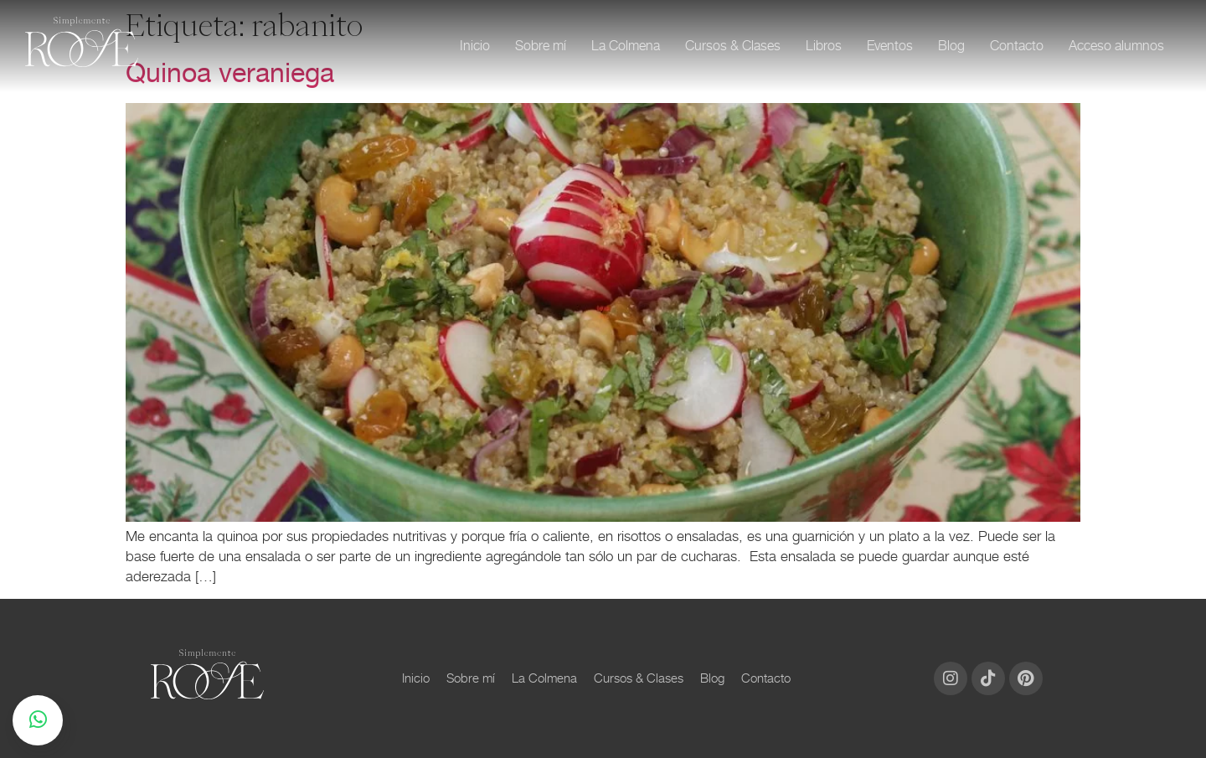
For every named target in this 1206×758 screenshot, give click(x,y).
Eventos (890, 46)
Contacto (1017, 46)
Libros (824, 46)
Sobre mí (540, 46)
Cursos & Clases (733, 46)
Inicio (475, 46)
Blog (951, 46)
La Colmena (625, 46)
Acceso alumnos (1116, 46)
